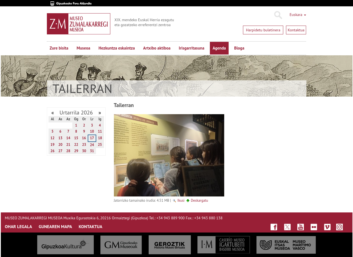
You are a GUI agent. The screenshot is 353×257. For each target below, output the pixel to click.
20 (60, 144)
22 (76, 144)
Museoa (83, 48)
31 (92, 151)
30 (84, 151)
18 (100, 138)
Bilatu (278, 15)
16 (84, 138)
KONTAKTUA (90, 226)
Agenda (219, 48)
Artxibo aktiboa (156, 48)
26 (52, 151)
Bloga (239, 48)
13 (60, 138)
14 (68, 138)
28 (68, 151)
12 (52, 138)
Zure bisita (59, 48)
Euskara (298, 14)
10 (92, 131)
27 (60, 151)
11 (100, 131)
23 (84, 144)
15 (76, 138)
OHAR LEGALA (18, 226)
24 (92, 145)
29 (76, 151)
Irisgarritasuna (191, 48)
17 (92, 138)
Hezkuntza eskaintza (116, 48)
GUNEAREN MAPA (55, 226)
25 (100, 144)
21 (68, 144)
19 (52, 144)
